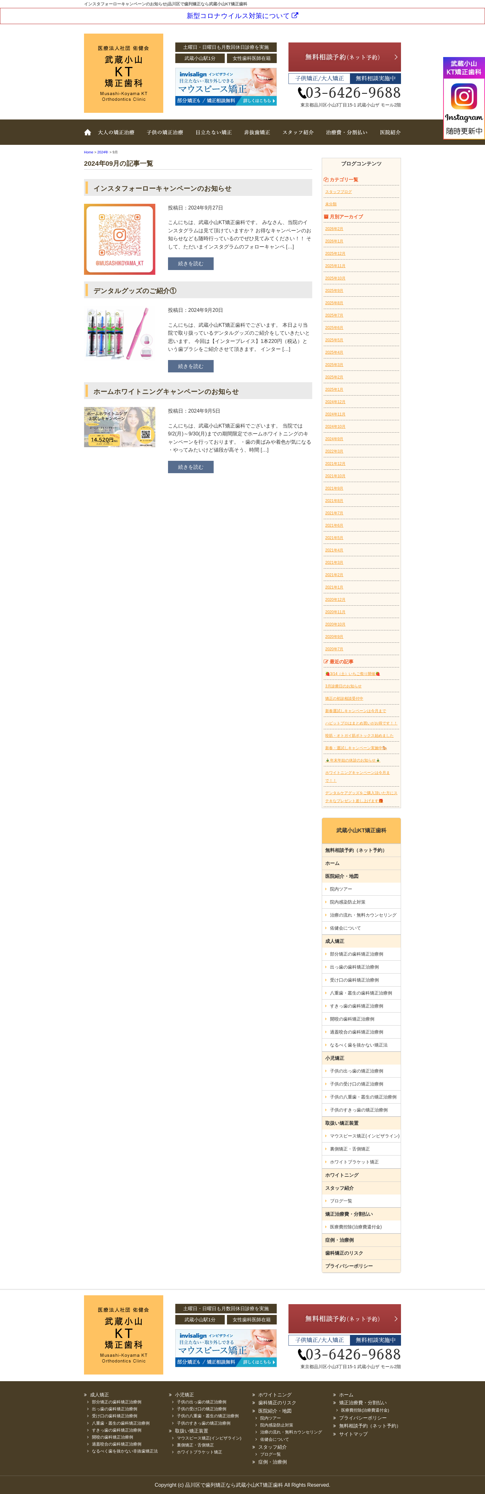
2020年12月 (335, 599)
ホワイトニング (342, 1175)
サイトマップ (353, 1434)
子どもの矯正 (165, 137)
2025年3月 (334, 365)
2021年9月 (334, 488)
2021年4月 (334, 550)
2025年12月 (335, 253)
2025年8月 (334, 303)
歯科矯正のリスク (344, 1253)
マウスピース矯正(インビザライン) (364, 1135)
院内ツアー (341, 889)
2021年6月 (334, 525)
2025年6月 (334, 327)
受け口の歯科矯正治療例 (354, 979)
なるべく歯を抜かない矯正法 (359, 1044)
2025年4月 (334, 352)
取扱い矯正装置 (212, 137)
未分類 (331, 204)
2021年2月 (334, 575)
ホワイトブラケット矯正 (354, 1161)
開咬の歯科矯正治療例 (352, 1018)
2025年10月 (335, 278)
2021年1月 (334, 587)
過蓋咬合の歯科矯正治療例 (356, 1031)
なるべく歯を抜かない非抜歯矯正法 (125, 1451)
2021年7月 (334, 513)
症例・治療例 (339, 1240)
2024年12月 (335, 402)
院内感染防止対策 (347, 902)
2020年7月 (334, 649)
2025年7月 (334, 315)
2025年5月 (334, 340)
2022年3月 (334, 451)
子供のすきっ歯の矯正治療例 (359, 1109)
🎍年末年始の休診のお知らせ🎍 (352, 760)
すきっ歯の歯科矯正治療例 (356, 1005)
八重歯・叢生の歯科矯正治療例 (361, 992)
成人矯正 (334, 941)
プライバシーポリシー (349, 1266)
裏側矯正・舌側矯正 (350, 1148)
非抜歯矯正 (255, 137)
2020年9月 (334, 636)
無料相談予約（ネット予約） (356, 850)
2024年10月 (335, 426)
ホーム (89, 137)
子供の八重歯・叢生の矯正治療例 (363, 1096)
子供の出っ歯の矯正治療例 (356, 1070)
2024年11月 (335, 414)
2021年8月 (334, 501)
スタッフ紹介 (296, 137)
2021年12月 (335, 463)
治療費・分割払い (345, 137)
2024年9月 (334, 439)
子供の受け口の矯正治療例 (356, 1083)
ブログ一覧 (341, 1200)
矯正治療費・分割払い (349, 1214)
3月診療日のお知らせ (343, 686)
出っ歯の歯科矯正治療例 (354, 966)
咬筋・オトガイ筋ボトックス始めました (359, 735)
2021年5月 (334, 538)
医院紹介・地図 (342, 876)
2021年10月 (335, 476)
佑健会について (345, 928)
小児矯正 (334, 1058)
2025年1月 (334, 389)
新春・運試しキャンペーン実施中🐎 (356, 748)
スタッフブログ (338, 192)
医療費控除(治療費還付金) (356, 1226)
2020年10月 (335, 624)
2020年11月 (335, 612)
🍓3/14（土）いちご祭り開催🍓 (352, 674)
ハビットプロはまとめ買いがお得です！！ (361, 723)
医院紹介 (386, 137)
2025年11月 (335, 266)
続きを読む (191, 263)
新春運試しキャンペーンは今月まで (355, 711)
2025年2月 (334, 377)
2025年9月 (334, 290)
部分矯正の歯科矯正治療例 (356, 953)
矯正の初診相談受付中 (344, 698)
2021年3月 (334, 562)
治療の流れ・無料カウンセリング (363, 915)
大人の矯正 (117, 137)
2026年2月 (334, 229)
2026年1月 (334, 241)
